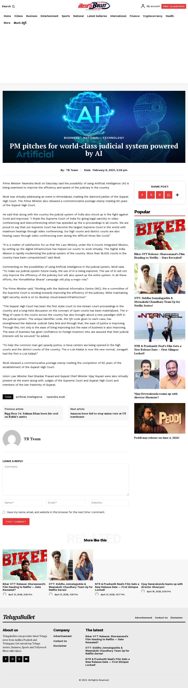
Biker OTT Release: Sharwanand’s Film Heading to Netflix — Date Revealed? (159, 256)
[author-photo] (5, 594)
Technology (113, 138)
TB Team (72, 170)
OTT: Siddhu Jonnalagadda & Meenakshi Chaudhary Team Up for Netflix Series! (157, 301)
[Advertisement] (94, 54)
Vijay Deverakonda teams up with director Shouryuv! (156, 395)
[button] (8, 6)
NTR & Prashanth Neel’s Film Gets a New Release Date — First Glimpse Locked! (157, 349)
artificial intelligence (29, 396)
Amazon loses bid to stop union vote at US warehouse (98, 415)
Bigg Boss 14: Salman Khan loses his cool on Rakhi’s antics (31, 415)
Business (72, 138)
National (91, 138)
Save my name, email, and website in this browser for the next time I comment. (56, 512)
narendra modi (56, 396)
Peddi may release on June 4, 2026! (156, 437)
